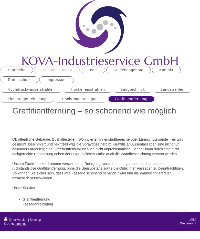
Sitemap (35, 220)
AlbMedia (21, 224)
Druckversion (16, 220)
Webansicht (188, 223)
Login (192, 219)
